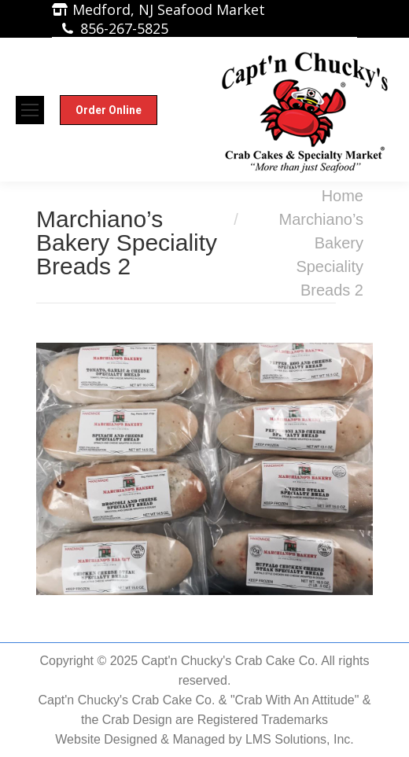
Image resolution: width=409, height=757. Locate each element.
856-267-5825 (124, 28)
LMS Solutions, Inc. (299, 739)
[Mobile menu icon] (30, 110)
